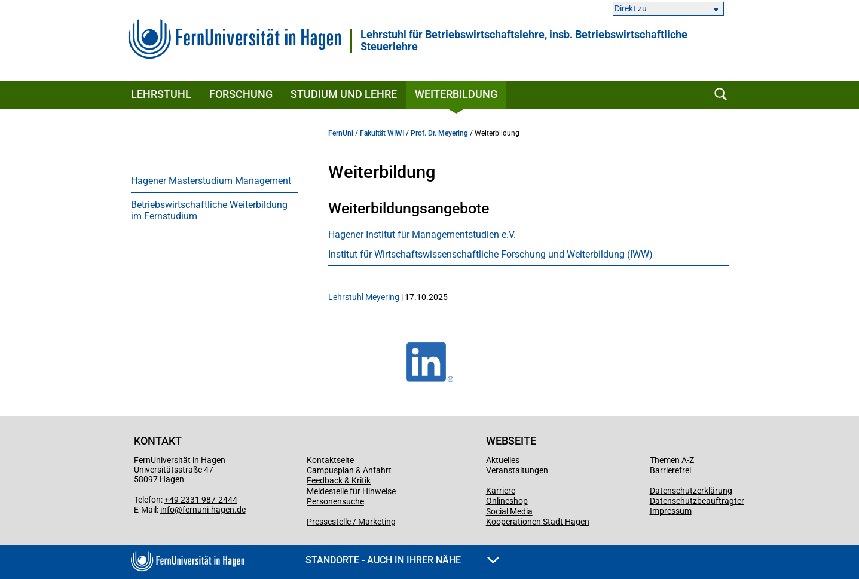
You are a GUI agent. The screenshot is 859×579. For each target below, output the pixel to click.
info (167, 509)
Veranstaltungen (517, 470)
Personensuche (335, 501)
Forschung (241, 94)
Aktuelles (502, 460)
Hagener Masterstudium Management (211, 180)
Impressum (671, 511)
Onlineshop (507, 501)
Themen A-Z (672, 460)
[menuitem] (214, 180)
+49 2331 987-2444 (200, 499)
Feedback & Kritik (339, 480)
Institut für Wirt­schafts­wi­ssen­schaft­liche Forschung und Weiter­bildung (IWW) (490, 254)
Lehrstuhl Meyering (363, 297)
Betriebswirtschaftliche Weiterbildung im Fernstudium (209, 210)
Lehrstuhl (161, 94)
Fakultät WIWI (382, 133)
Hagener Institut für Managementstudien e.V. (422, 234)
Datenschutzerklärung (691, 490)
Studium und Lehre (344, 94)
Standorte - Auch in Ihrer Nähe (402, 560)
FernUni (340, 133)
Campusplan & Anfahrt (349, 470)
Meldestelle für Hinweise (351, 491)
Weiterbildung (456, 94)
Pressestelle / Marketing (351, 521)
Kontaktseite (330, 460)
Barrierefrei (670, 470)
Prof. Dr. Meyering (439, 133)
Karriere (500, 490)
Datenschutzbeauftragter (697, 501)
